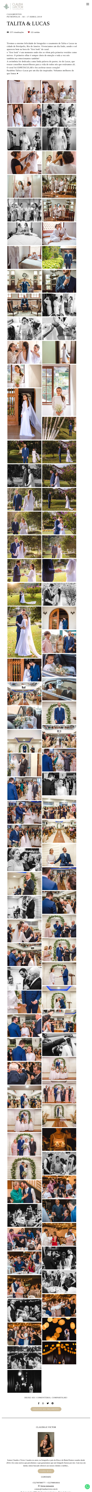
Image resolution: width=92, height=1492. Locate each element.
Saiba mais (46, 1471)
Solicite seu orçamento (46, 1409)
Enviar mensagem (47, 1486)
